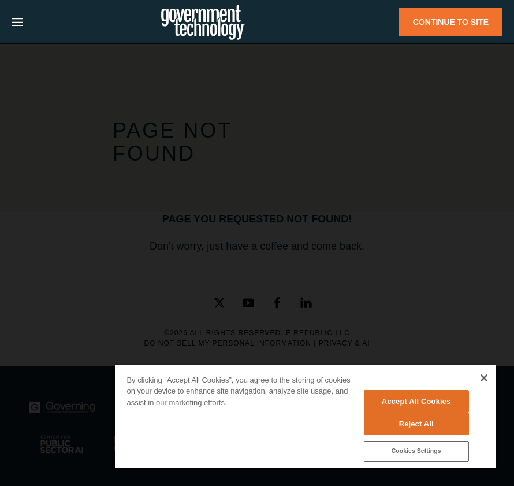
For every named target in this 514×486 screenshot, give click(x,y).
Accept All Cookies (416, 401)
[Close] (484, 377)
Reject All (416, 424)
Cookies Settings (416, 451)
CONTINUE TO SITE (451, 22)
